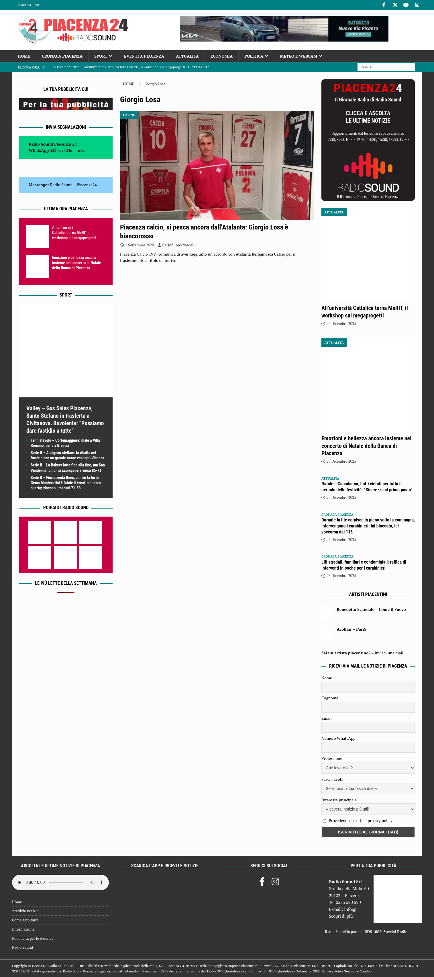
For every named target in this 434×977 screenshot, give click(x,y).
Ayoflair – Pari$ (351, 629)
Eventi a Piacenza (144, 56)
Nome (326, 677)
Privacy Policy (332, 971)
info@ (350, 909)
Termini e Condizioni (360, 971)
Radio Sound (28, 5)
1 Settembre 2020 (139, 245)
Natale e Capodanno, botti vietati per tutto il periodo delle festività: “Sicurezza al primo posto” (367, 487)
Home (24, 56)
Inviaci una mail (389, 653)
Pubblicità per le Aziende (32, 938)
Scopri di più (341, 916)
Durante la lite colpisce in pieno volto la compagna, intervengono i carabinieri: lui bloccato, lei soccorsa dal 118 (368, 526)
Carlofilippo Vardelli (179, 245)
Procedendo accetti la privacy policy (360, 820)
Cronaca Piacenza (62, 56)
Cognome (329, 698)
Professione (331, 758)
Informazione (23, 929)
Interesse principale (339, 800)
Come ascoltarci (25, 920)
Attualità (187, 56)
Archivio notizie (25, 910)
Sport (100, 56)
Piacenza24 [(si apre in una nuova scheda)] (87, 184)
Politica (253, 56)
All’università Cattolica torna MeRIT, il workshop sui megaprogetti (74, 232)
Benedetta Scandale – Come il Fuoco (371, 609)
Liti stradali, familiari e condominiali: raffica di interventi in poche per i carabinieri (363, 565)
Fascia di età (332, 779)
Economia (222, 56)
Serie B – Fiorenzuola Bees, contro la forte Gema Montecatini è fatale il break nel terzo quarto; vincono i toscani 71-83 (66, 482)
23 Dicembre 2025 (341, 323)
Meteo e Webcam (298, 56)
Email (326, 718)
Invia (81, 150)
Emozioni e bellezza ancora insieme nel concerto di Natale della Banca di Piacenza (76, 262)
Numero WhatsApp (338, 738)
